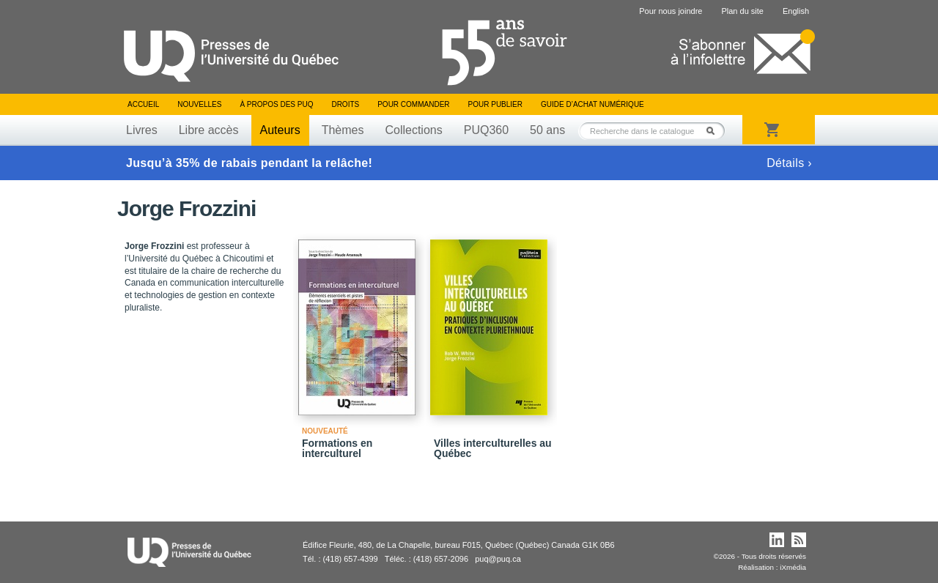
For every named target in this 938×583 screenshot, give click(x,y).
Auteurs (280, 130)
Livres (142, 130)
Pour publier (495, 104)
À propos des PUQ (276, 104)
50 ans (547, 130)
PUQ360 (486, 130)
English (796, 11)
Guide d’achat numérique (592, 104)
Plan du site (742, 11)
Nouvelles (199, 104)
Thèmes (343, 130)
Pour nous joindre (670, 11)
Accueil (143, 104)
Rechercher (714, 131)
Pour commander (413, 104)
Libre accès (209, 130)
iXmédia (793, 567)
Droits (345, 104)
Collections (413, 130)
